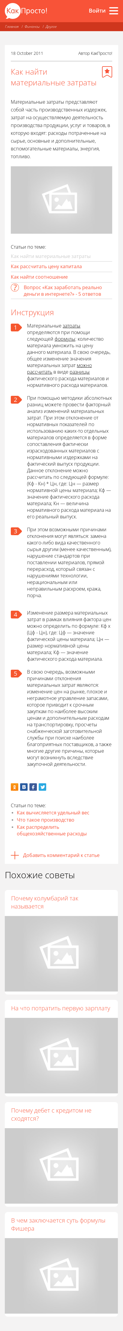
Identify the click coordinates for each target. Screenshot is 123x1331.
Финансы (32, 26)
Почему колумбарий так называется (44, 902)
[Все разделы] (113, 10)
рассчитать (39, 372)
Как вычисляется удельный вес (53, 812)
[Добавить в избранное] (107, 72)
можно (84, 365)
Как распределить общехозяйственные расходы (52, 830)
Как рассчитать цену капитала (46, 266)
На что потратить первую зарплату (60, 1008)
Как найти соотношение (39, 277)
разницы (80, 372)
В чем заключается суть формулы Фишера (58, 1224)
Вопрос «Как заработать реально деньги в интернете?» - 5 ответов (63, 290)
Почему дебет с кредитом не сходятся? (51, 1114)
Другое (51, 26)
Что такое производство (45, 820)
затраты (71, 325)
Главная (12, 26)
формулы (65, 339)
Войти (97, 10)
